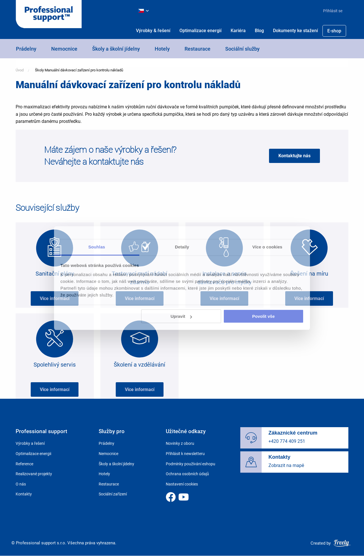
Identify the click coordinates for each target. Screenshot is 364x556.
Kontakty (24, 494)
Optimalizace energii (33, 453)
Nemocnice (64, 49)
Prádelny (26, 49)
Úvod (20, 70)
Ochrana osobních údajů (187, 474)
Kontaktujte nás (294, 155)
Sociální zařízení (113, 494)
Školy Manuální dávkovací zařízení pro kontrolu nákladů (79, 70)
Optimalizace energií (200, 30)
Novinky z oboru (180, 443)
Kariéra (238, 30)
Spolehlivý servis (55, 364)
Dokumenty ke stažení (295, 30)
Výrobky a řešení (30, 443)
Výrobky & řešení (153, 30)
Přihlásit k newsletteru (185, 453)
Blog (259, 30)
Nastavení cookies (182, 484)
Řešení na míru (309, 273)
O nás (21, 484)
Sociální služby (242, 49)
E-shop (334, 31)
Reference (24, 464)
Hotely (162, 49)
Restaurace (197, 49)
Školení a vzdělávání (139, 364)
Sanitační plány (55, 273)
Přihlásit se (332, 11)
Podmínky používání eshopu (190, 464)
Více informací (54, 298)
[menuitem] (330, 11)
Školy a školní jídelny (116, 49)
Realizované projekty (34, 474)
